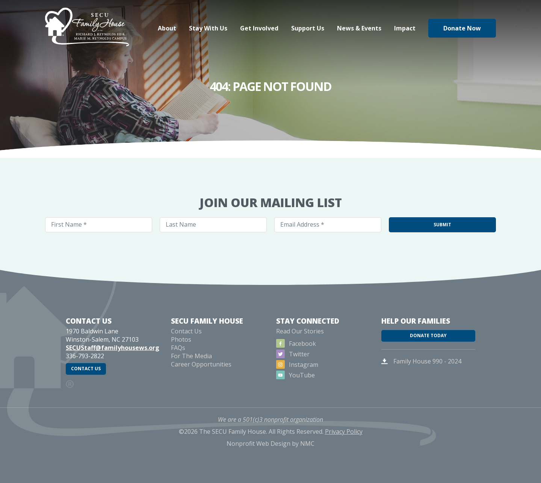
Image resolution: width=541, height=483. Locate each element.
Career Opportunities (201, 375)
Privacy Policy (344, 444)
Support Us (307, 28)
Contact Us (91, 384)
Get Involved (259, 28)
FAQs (178, 358)
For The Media (191, 366)
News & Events (359, 28)
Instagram (297, 375)
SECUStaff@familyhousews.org (112, 358)
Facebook (296, 354)
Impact (405, 28)
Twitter (293, 364)
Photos (181, 350)
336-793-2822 (85, 366)
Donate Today (428, 351)
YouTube (296, 386)
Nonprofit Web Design (258, 456)
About (167, 28)
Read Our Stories (300, 342)
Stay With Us (208, 28)
